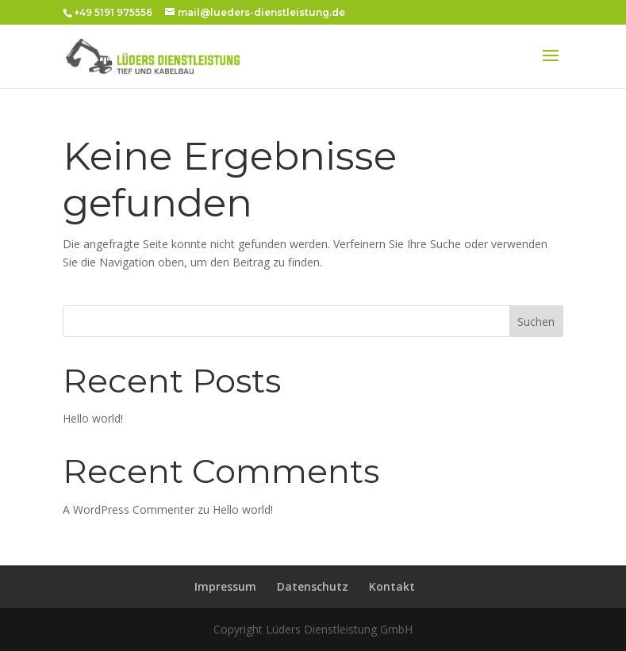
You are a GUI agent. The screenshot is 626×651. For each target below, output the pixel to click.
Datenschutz (312, 586)
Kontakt (392, 586)
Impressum (225, 586)
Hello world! (93, 418)
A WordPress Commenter (128, 509)
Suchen (536, 321)
